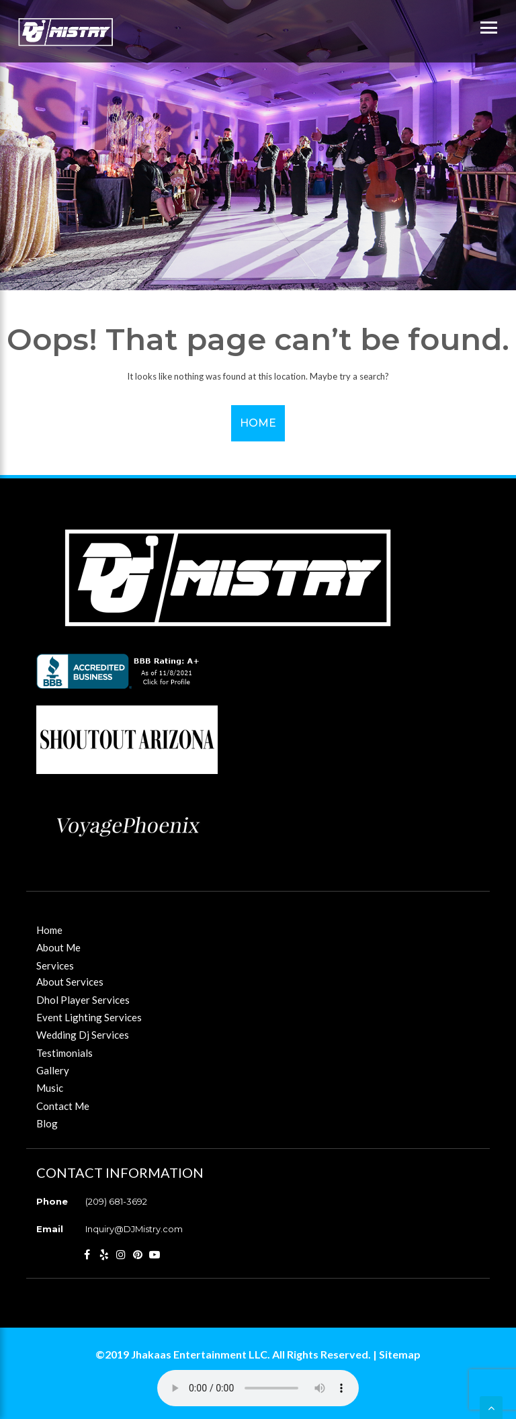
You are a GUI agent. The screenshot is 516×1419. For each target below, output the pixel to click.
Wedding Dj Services (82, 1035)
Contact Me (62, 1106)
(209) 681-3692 (116, 1201)
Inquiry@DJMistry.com (134, 1228)
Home (258, 423)
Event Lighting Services (89, 1017)
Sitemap (400, 1354)
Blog (47, 1123)
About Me (58, 947)
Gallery (52, 1070)
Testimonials (64, 1053)
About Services (69, 982)
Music (49, 1088)
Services (55, 965)
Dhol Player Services (83, 1000)
